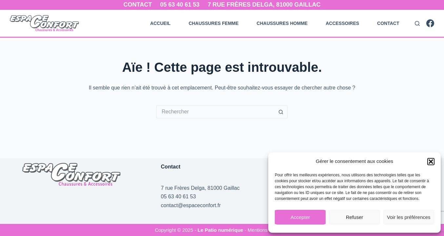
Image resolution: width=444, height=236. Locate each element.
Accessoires (342, 23)
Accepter (300, 217)
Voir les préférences (409, 217)
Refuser (354, 217)
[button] (431, 161)
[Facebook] (430, 23)
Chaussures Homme (282, 23)
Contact (138, 4)
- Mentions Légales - (267, 230)
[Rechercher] (417, 23)
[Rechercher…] (215, 111)
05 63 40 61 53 (179, 4)
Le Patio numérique (221, 230)
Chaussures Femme (213, 23)
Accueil (160, 23)
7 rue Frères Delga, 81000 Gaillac (264, 4)
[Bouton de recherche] (281, 111)
